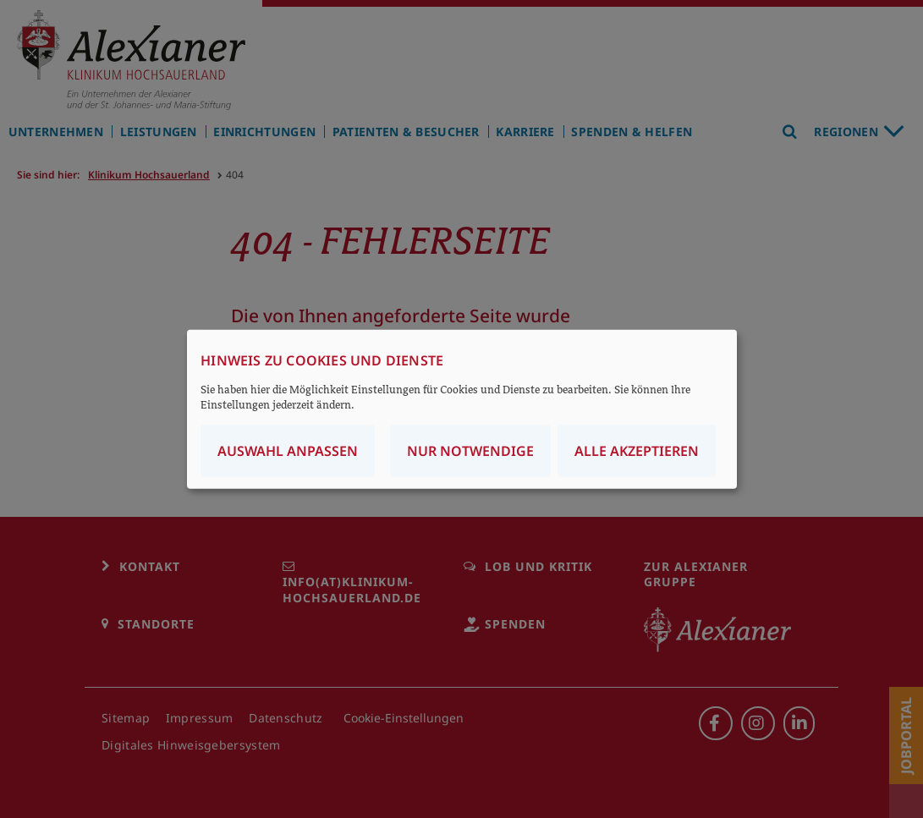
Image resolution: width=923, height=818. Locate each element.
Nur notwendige (470, 451)
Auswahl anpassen (287, 451)
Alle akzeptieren (636, 451)
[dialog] (462, 409)
